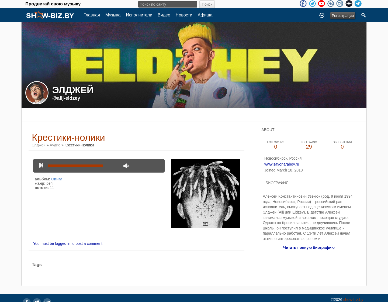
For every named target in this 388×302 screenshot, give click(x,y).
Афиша (205, 15)
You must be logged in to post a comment (67, 243)
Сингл (57, 179)
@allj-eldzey (66, 98)
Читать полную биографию (309, 247)
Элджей (39, 145)
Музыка (113, 15)
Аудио (55, 145)
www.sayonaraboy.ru (281, 164)
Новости (184, 15)
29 (309, 145)
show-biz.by (353, 299)
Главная (92, 15)
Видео (164, 15)
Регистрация (343, 15)
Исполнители (139, 15)
